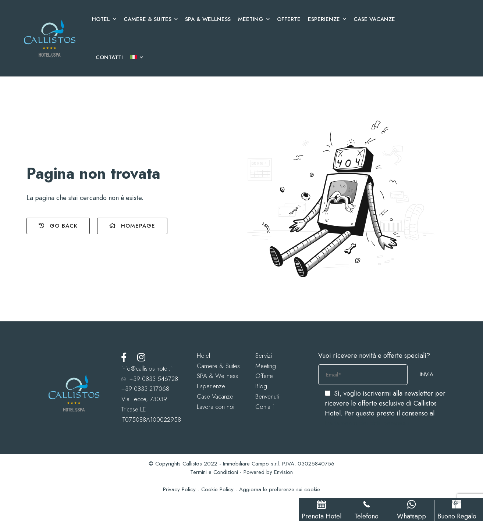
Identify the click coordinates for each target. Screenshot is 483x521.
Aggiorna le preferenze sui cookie (279, 489)
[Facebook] (124, 357)
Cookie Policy (217, 489)
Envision (283, 472)
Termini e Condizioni (214, 472)
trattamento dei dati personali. (368, 423)
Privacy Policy (179, 489)
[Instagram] (141, 357)
